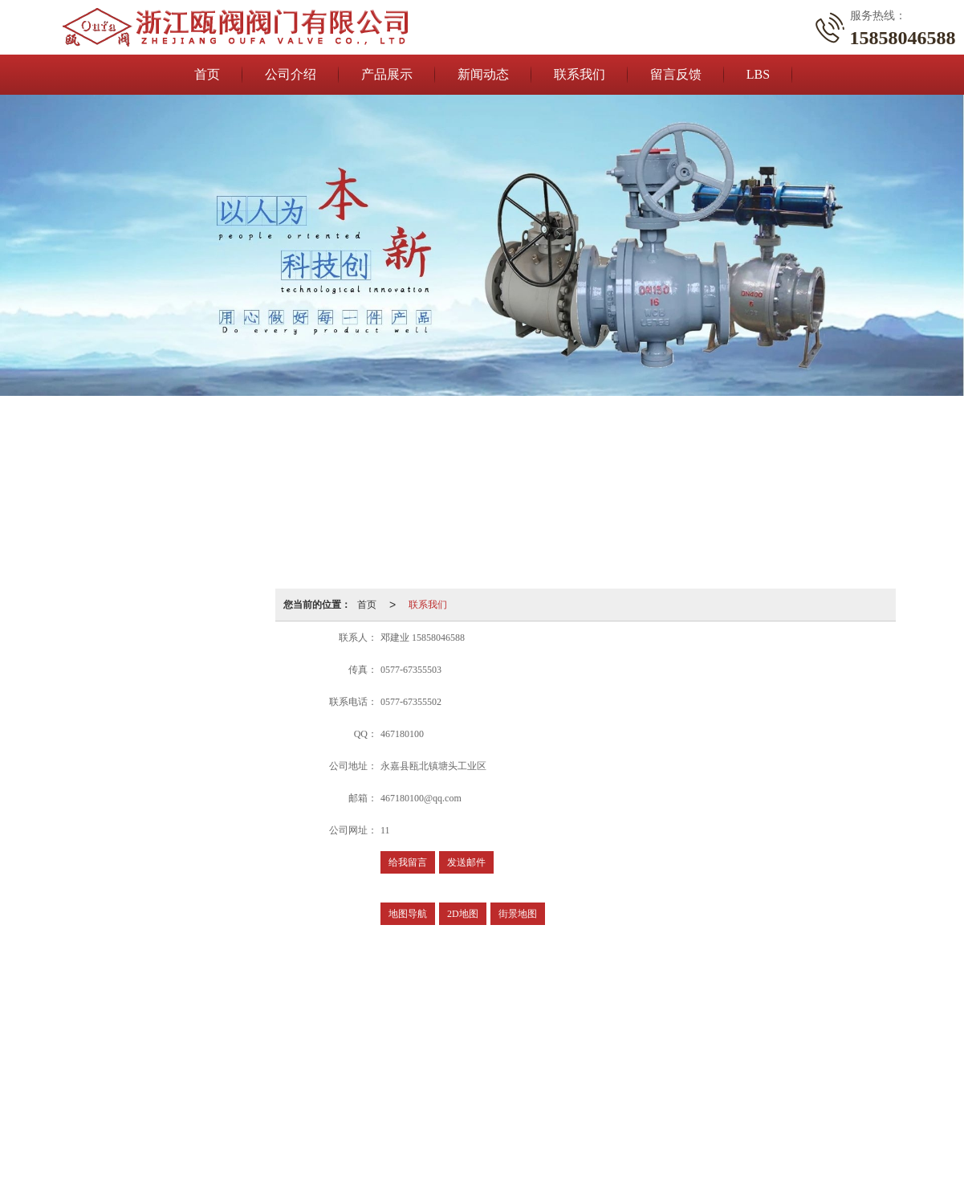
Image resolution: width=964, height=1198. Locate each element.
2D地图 (462, 913)
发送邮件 (466, 862)
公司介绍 (290, 74)
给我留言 (407, 862)
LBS (758, 74)
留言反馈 (676, 74)
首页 (207, 74)
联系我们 (579, 74)
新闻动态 (483, 74)
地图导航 (407, 913)
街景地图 (517, 913)
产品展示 (387, 74)
